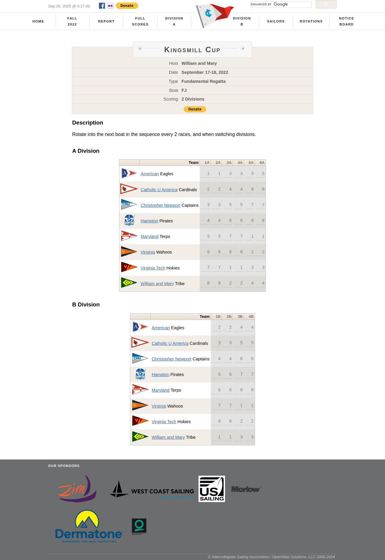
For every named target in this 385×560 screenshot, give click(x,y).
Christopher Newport (160, 205)
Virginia (148, 252)
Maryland (150, 236)
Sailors (276, 21)
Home (38, 21)
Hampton (149, 220)
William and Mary (157, 283)
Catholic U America (159, 189)
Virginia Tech (153, 268)
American (150, 173)
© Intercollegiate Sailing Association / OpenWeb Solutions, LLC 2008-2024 (271, 557)
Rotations (311, 21)
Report (106, 21)
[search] (280, 4)
